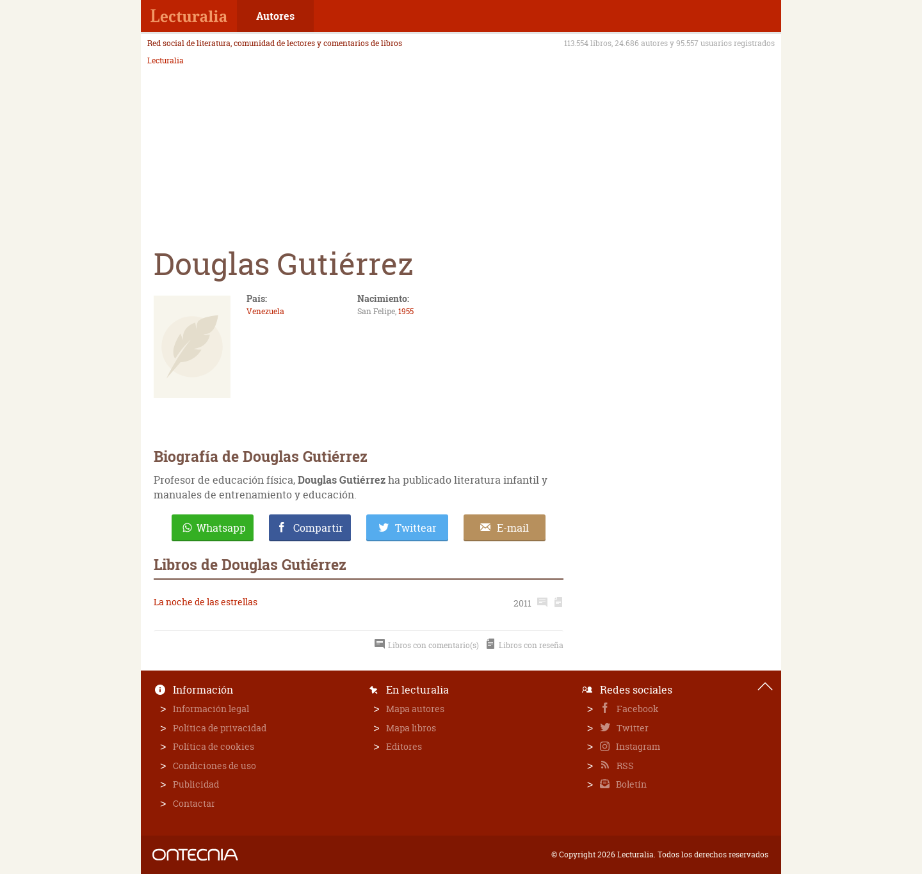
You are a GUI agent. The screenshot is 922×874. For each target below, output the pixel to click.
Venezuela (265, 311)
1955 (406, 311)
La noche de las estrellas (205, 602)
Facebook (637, 709)
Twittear (416, 528)
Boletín (630, 784)
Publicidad (196, 784)
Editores (404, 746)
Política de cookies (213, 746)
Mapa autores (415, 709)
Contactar (194, 803)
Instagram (637, 746)
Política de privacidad (219, 728)
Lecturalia (165, 61)
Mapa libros (411, 728)
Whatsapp (221, 528)
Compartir (318, 528)
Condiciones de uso (214, 765)
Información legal (211, 709)
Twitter (632, 728)
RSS (624, 765)
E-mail (513, 528)
